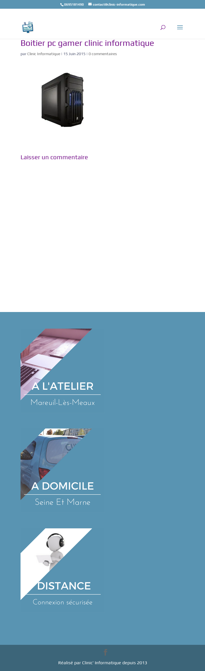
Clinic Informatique (43, 53)
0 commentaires (103, 53)
